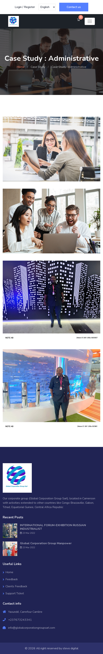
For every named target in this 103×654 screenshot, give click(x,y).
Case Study (38, 67)
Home (21, 67)
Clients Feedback (16, 586)
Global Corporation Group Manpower (46, 543)
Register (29, 7)
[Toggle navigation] (90, 21)
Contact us (74, 7)
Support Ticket (14, 593)
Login (18, 7)
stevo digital (70, 648)
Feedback (11, 579)
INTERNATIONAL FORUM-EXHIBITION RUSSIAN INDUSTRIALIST (53, 527)
